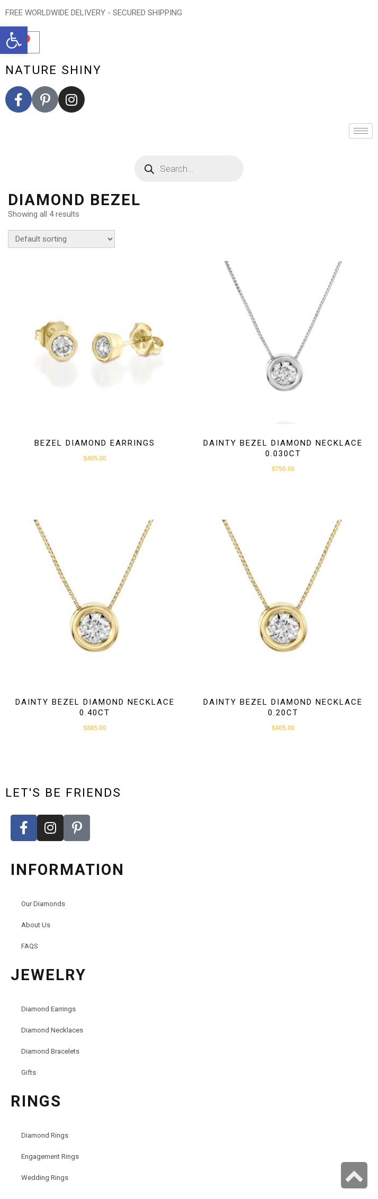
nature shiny (53, 70)
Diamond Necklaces (52, 1030)
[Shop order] (61, 239)
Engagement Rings (50, 1156)
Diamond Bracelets (50, 1051)
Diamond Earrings (48, 1009)
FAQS (29, 946)
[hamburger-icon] (361, 131)
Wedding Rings (44, 1178)
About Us (35, 925)
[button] (14, 40)
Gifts (28, 1072)
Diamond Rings (44, 1135)
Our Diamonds (43, 904)
